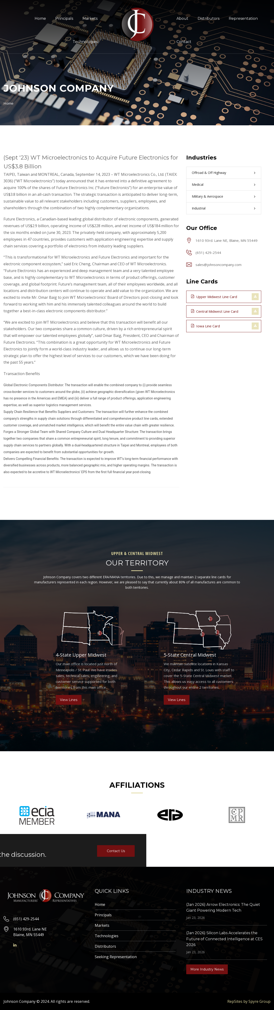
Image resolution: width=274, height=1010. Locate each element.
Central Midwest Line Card (214, 311)
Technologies (85, 42)
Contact (183, 42)
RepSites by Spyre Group (249, 1001)
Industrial (199, 208)
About (182, 18)
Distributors (208, 18)
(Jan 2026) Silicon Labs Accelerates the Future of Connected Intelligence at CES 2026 (224, 939)
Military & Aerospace (207, 196)
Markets (90, 18)
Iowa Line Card (205, 326)
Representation (243, 18)
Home (40, 18)
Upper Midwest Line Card (214, 296)
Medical (197, 184)
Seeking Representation (116, 956)
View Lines (68, 700)
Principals (64, 18)
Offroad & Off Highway (209, 172)
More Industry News (207, 969)
